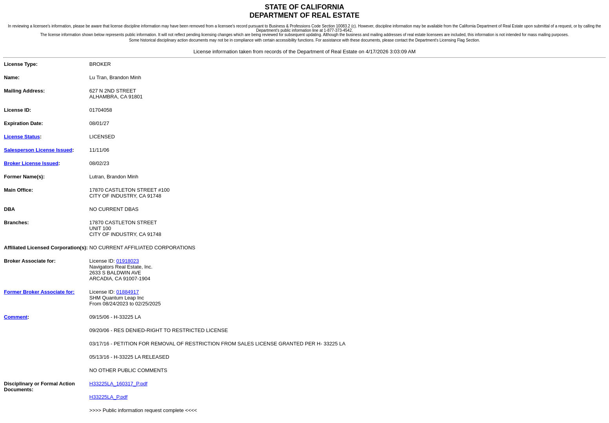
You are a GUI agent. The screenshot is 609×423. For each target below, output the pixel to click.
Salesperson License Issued (38, 150)
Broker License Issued (31, 163)
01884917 (127, 292)
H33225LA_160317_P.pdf (118, 384)
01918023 (127, 261)
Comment (15, 317)
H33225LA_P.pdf (108, 397)
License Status (22, 137)
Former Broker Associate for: (39, 292)
